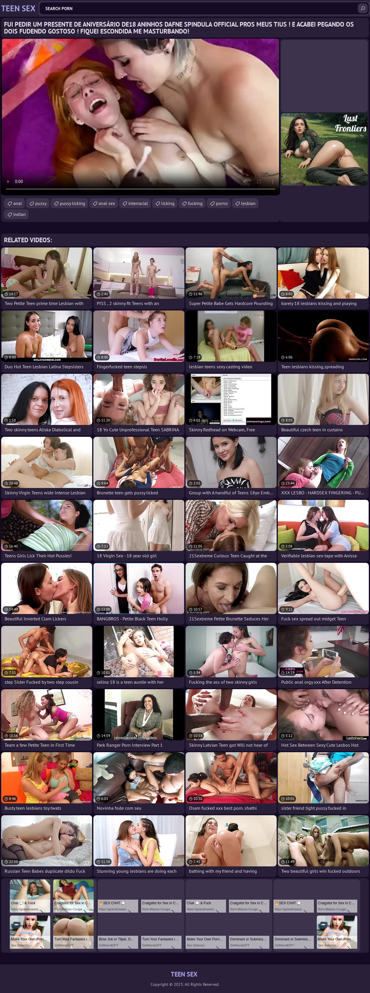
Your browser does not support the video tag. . (140, 117)
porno (222, 203)
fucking (195, 203)
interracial (138, 203)
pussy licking (72, 203)
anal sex (107, 203)
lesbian (248, 203)
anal (17, 203)
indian (19, 214)
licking (168, 203)
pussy (41, 203)
